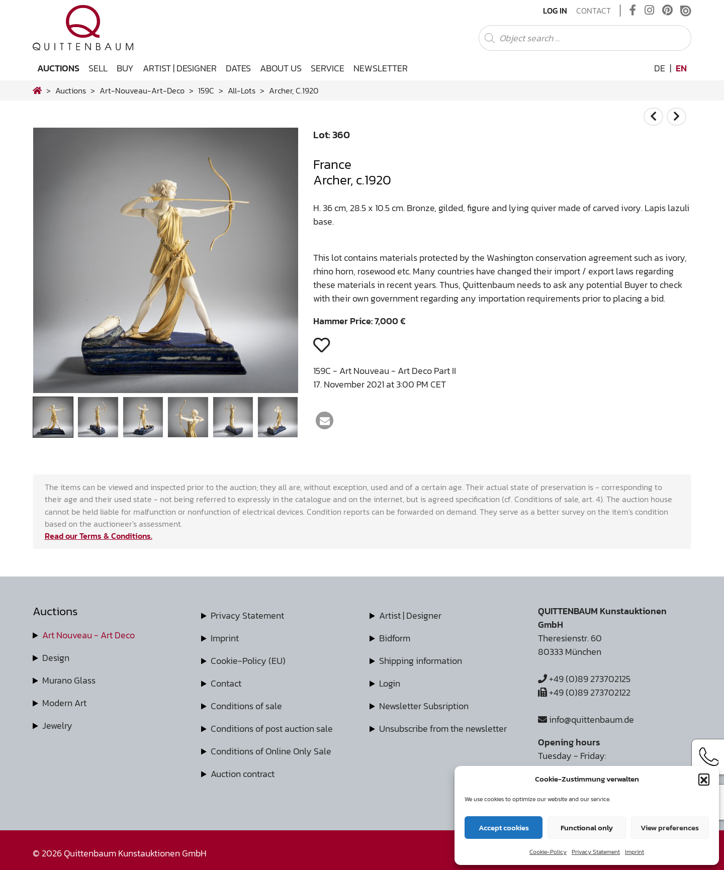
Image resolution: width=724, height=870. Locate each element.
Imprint (634, 851)
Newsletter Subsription (424, 706)
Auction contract (243, 774)
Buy (125, 68)
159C (206, 90)
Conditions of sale (246, 706)
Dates (238, 68)
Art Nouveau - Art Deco (88, 635)
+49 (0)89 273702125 (584, 679)
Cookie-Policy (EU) (248, 660)
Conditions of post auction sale (272, 728)
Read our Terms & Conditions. (98, 536)
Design (55, 657)
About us (281, 68)
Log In (555, 11)
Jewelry (57, 725)
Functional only (587, 827)
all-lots (241, 90)
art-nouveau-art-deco (142, 90)
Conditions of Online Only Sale (271, 751)
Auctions (58, 68)
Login (389, 683)
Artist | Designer (180, 68)
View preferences (670, 827)
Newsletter (380, 68)
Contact (593, 11)
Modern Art (64, 703)
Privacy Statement (596, 851)
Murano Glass (69, 680)
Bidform (394, 638)
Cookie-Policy (548, 851)
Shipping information (420, 660)
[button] (704, 779)
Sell (98, 68)
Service (327, 68)
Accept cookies (504, 827)
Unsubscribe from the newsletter (443, 728)
